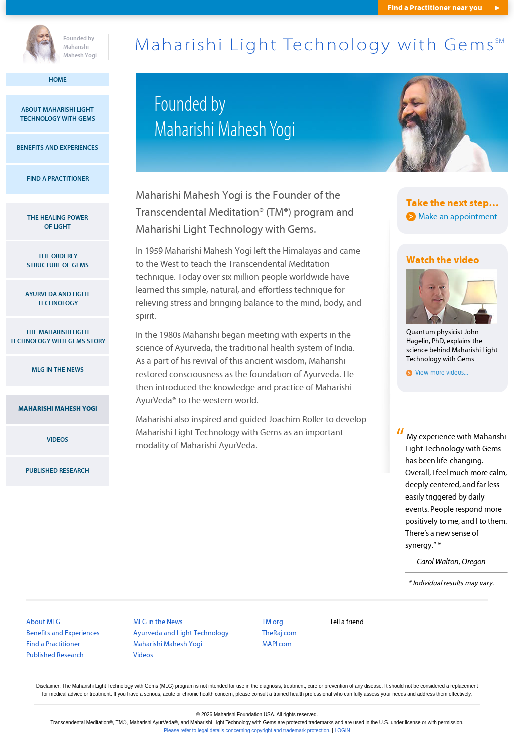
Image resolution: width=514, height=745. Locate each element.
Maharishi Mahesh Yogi (57, 409)
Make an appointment (457, 217)
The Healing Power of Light (57, 222)
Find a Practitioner (58, 179)
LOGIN (342, 730)
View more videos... (441, 373)
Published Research (57, 471)
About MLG (43, 622)
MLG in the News (58, 370)
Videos (57, 440)
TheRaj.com (279, 633)
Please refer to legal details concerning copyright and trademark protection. (247, 730)
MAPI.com (277, 644)
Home (58, 80)
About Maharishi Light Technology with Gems (57, 114)
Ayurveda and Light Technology (57, 298)
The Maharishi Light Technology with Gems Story (57, 336)
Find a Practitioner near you (435, 8)
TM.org (272, 622)
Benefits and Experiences (57, 148)
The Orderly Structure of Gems (58, 260)
